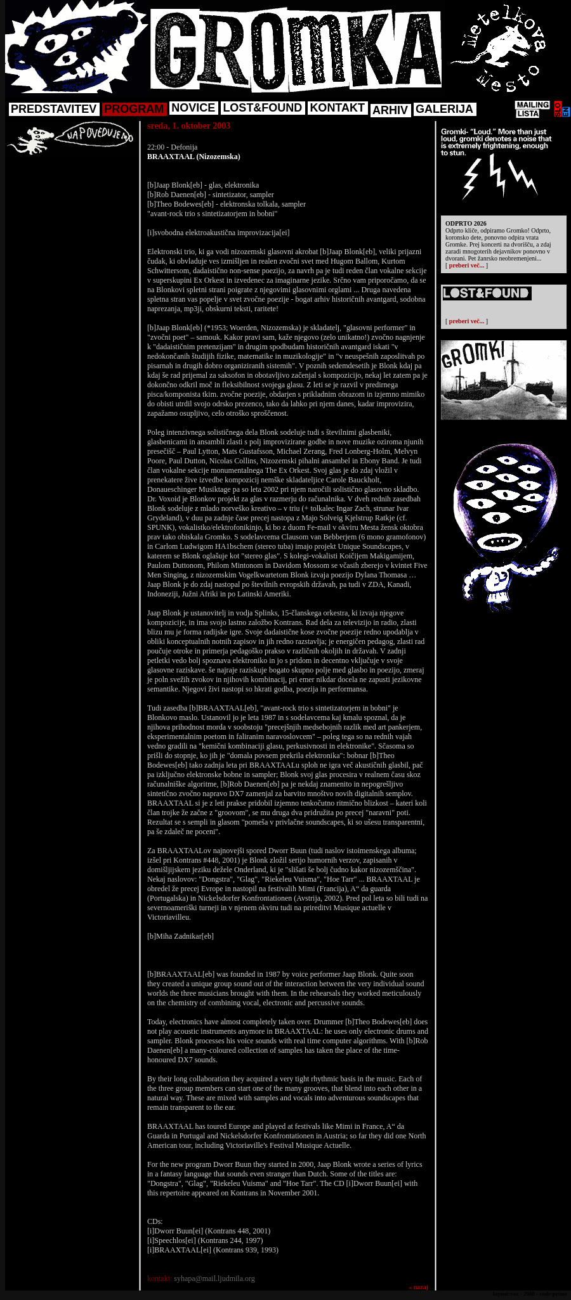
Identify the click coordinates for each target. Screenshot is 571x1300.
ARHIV (390, 110)
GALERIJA (444, 109)
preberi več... (466, 265)
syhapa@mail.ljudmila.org (214, 1278)
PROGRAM (134, 109)
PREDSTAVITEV (53, 109)
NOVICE (193, 107)
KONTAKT (337, 107)
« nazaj (418, 1287)
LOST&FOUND (262, 107)
